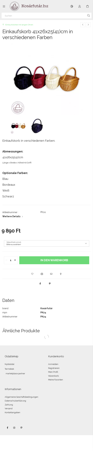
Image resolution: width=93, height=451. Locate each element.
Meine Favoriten (55, 379)
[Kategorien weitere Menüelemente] (4, 6)
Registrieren (54, 368)
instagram (14, 427)
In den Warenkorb (54, 260)
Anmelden (53, 364)
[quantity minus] (6, 260)
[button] (32, 273)
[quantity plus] (15, 260)
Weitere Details (11, 216)
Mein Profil (53, 372)
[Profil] (80, 6)
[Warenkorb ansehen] (87, 6)
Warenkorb (53, 376)
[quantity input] (11, 260)
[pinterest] (50, 283)
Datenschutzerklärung (15, 401)
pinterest (21, 427)
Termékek (9, 369)
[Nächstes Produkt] (88, 24)
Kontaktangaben (12, 412)
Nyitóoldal (9, 364)
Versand (8, 408)
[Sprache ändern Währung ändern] (72, 6)
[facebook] (40, 283)
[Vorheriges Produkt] (82, 24)
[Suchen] (46, 15)
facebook (7, 427)
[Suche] (88, 15)
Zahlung (9, 405)
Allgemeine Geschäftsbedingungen (21, 397)
